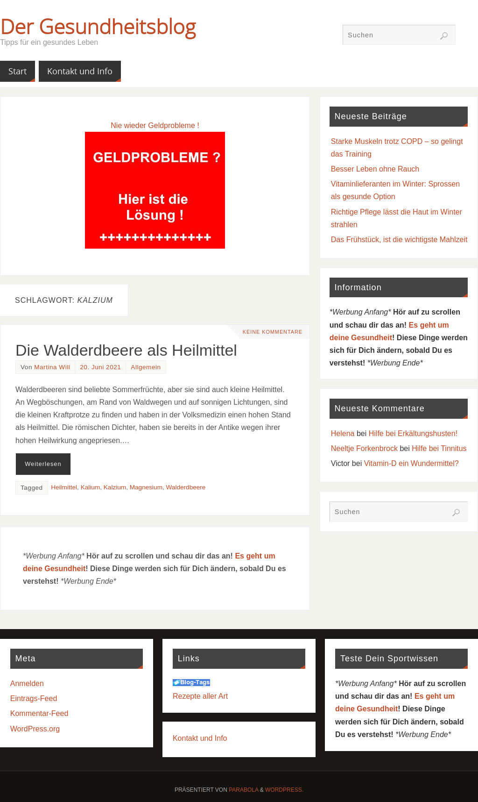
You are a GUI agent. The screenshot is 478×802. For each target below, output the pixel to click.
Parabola (243, 790)
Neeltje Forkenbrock (364, 448)
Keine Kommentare (271, 332)
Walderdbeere (186, 487)
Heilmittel (64, 487)
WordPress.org (35, 729)
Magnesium (146, 487)
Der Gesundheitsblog (98, 26)
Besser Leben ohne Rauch (375, 169)
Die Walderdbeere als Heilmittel (126, 350)
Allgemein (146, 367)
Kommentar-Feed (39, 713)
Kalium (90, 487)
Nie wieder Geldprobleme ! (155, 125)
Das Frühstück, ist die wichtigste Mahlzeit (399, 239)
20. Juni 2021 (100, 367)
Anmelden (27, 683)
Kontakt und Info (200, 738)
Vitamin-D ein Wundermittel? (411, 463)
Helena (343, 433)
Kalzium (115, 487)
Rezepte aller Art (200, 696)
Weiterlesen (43, 463)
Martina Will (52, 367)
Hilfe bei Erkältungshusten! (413, 433)
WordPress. (284, 790)
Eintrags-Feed (33, 698)
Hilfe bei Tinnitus (439, 448)
